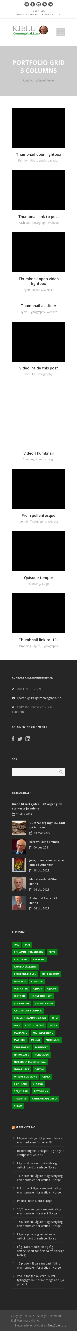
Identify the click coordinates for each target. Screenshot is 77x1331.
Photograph (38, 160)
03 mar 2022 (41, 833)
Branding (28, 459)
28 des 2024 (24, 814)
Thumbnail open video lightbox (38, 281)
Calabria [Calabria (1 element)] (39, 959)
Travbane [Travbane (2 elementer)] (20, 1098)
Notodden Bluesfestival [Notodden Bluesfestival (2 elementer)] (30, 1061)
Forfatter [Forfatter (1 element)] (21, 988)
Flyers (27, 290)
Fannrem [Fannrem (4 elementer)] (20, 981)
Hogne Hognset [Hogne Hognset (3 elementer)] (41, 995)
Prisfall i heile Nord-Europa (34, 1201)
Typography (37, 312)
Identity (37, 290)
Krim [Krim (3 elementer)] (55, 1017)
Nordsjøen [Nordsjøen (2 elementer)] (41, 1054)
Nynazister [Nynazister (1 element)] (21, 1069)
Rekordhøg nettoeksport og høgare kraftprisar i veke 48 (40, 1153)
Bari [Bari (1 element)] (27, 944)
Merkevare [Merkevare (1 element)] (53, 1039)
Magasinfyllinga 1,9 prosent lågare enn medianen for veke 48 (40, 1140)
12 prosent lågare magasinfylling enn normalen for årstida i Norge (39, 1265)
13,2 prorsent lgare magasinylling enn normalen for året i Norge (39, 1211)
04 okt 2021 (41, 889)
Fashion (23, 160)
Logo (51, 459)
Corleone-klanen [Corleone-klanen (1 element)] (25, 974)
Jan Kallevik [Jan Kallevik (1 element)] (21, 1003)
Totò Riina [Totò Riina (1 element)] (41, 1091)
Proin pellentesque (38, 515)
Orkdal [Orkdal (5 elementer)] (39, 1069)
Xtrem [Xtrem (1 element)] (18, 1105)
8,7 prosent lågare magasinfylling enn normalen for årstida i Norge (39, 1190)
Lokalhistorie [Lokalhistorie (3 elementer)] (34, 1025)
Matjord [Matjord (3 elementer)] (19, 1039)
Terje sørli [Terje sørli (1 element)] (21, 1091)
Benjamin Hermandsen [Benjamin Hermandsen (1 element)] (28, 952)
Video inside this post (38, 368)
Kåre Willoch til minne (44, 842)
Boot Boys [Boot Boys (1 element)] (21, 959)
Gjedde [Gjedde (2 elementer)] (37, 988)
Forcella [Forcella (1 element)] (37, 981)
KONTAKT (48, 14)
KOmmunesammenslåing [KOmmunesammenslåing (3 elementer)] (30, 1017)
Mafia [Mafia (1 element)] (53, 1025)
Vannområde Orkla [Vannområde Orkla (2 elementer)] (44, 1098)
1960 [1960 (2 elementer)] (16, 944)
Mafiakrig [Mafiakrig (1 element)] (20, 1032)
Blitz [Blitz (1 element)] (52, 952)
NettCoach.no (57, 1325)
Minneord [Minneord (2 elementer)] (41, 1047)
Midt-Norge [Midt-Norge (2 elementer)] (22, 1047)
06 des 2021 (41, 847)
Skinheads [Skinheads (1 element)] (20, 1083)
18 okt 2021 (41, 870)
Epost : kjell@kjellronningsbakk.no (39, 698)
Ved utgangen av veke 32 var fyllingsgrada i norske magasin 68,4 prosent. (40, 1280)
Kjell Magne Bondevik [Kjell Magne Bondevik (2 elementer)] (28, 1010)
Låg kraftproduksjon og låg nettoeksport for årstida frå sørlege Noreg (40, 1251)
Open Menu (60, 32)
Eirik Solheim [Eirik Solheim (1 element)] (50, 974)
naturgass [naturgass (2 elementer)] (21, 1054)
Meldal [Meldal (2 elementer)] (35, 1039)
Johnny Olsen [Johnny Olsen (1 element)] (44, 1003)
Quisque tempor (38, 577)
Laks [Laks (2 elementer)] (17, 1025)
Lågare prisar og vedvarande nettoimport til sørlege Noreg (36, 1236)
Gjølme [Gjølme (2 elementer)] (51, 988)
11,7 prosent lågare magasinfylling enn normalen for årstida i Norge (40, 1178)
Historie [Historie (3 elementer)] (19, 995)
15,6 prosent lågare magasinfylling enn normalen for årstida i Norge (40, 1224)
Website (53, 223)
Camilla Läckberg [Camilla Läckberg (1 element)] (25, 966)
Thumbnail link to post (38, 216)
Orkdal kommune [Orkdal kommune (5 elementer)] (25, 1076)
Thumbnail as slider (38, 305)
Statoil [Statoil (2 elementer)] (38, 1083)
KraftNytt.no (25, 1127)
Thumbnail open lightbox (38, 154)
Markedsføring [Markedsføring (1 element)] (43, 1032)
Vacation (53, 160)
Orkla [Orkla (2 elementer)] (46, 1076)
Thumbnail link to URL (39, 639)
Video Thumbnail (38, 453)
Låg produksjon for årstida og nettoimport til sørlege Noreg (37, 1165)
